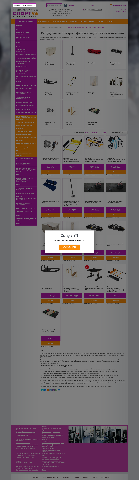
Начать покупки (69, 247)
